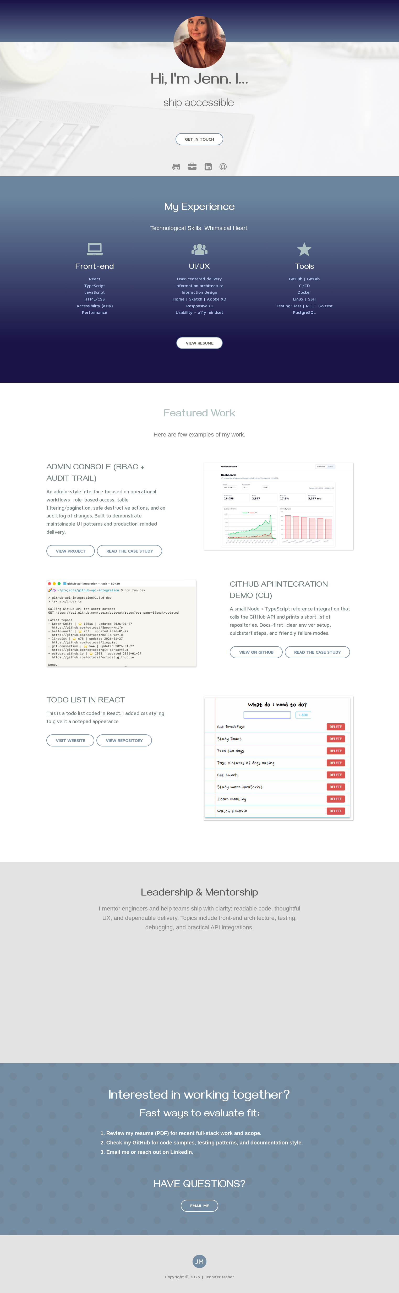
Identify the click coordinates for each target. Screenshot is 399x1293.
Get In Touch (199, 139)
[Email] (223, 168)
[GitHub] (177, 168)
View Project (70, 551)
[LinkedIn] (208, 168)
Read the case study (129, 551)
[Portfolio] (193, 168)
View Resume (200, 343)
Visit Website (70, 740)
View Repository (124, 740)
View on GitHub (256, 652)
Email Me (199, 1205)
